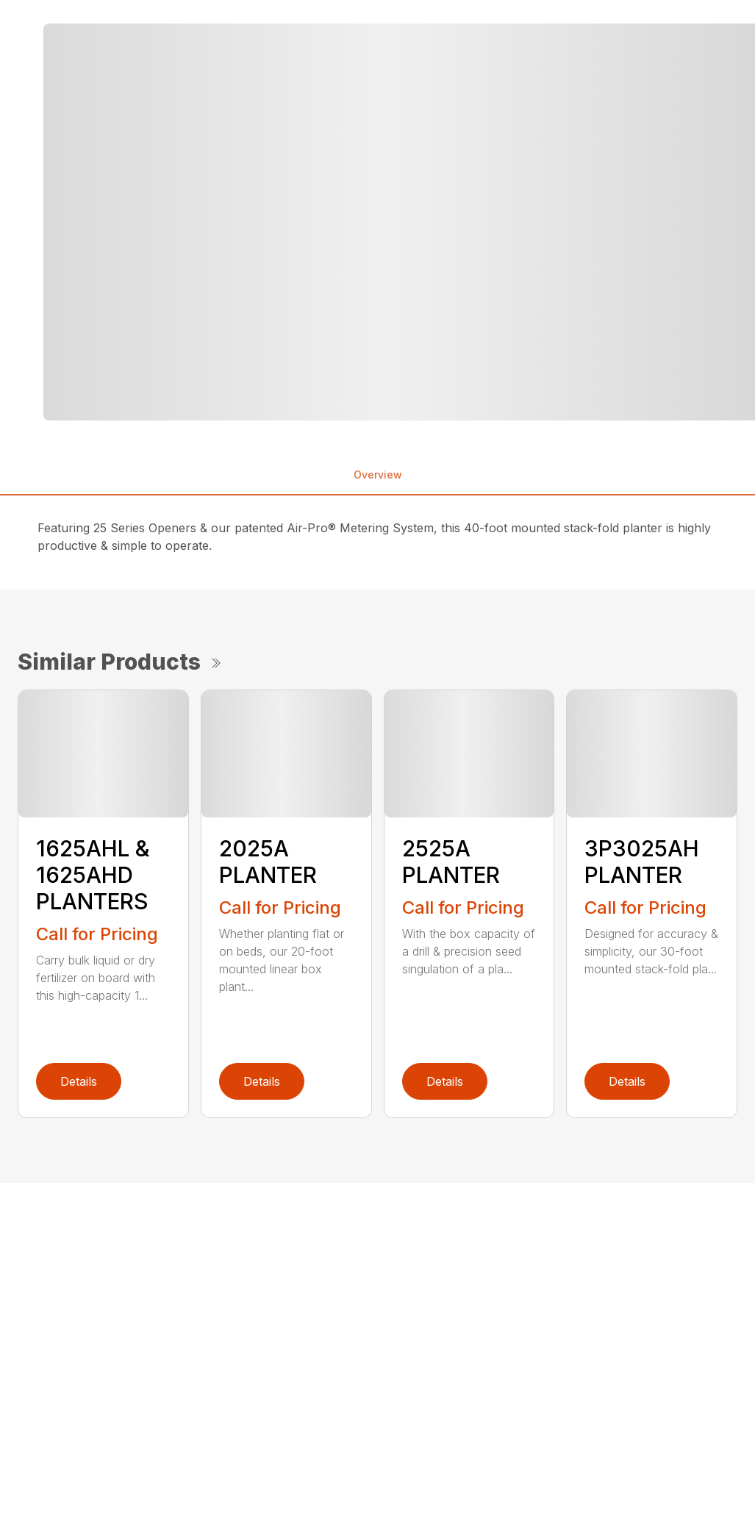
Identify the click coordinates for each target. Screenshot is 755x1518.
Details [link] (78, 1081)
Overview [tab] (378, 474)
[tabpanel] (210, 222)
